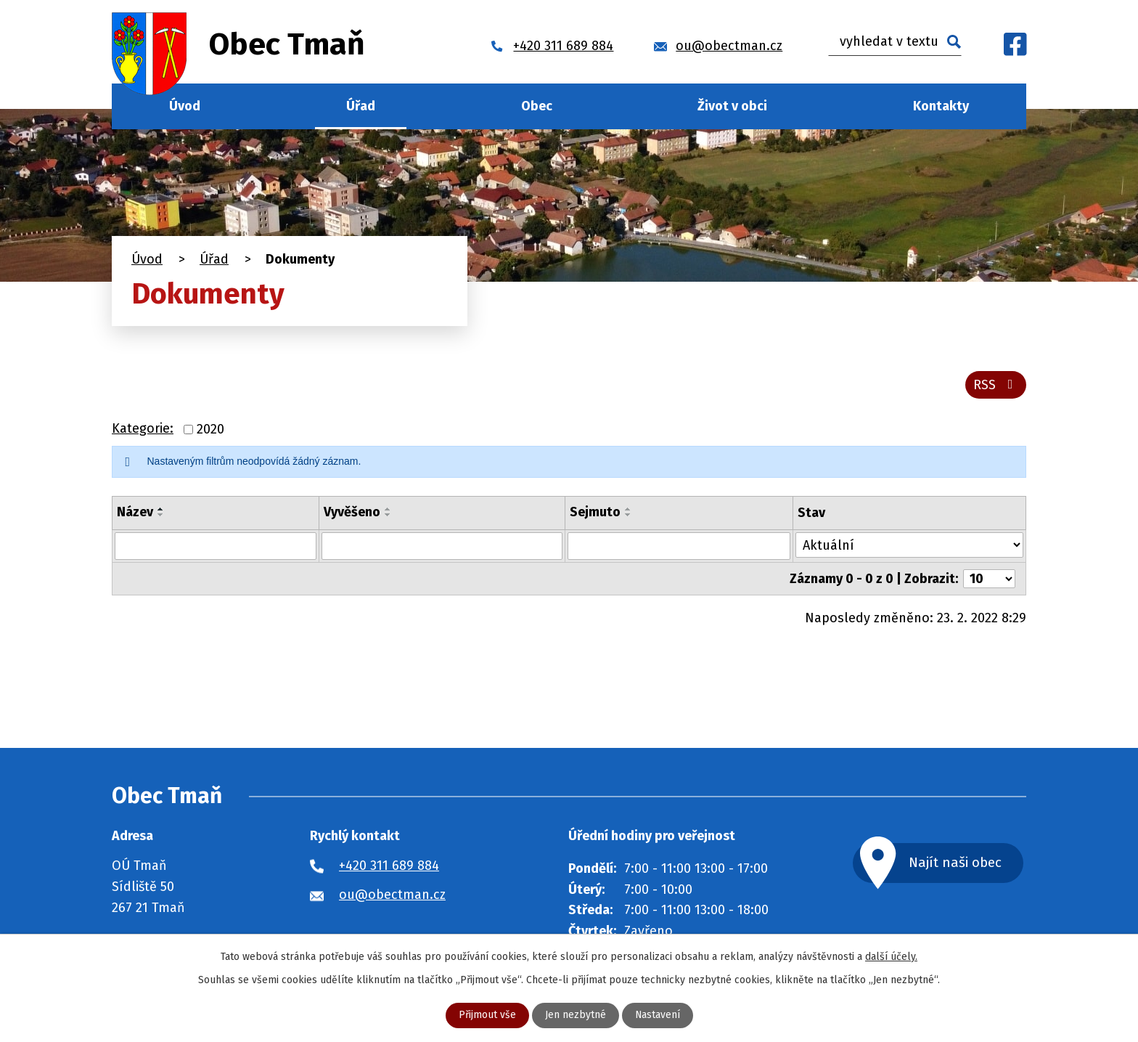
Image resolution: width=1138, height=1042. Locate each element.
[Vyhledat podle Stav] (909, 545)
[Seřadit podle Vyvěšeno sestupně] (388, 515)
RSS (996, 385)
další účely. (891, 957)
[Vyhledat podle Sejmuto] (679, 546)
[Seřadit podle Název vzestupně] (161, 509)
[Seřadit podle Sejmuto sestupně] (628, 515)
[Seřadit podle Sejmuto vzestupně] (628, 509)
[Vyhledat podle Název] (215, 546)
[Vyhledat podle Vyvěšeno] (442, 546)
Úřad (360, 106)
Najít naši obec (956, 862)
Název (135, 512)
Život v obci (732, 106)
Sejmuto (595, 512)
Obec (536, 106)
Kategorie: (142, 429)
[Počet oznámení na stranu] (989, 578)
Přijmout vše (486, 1015)
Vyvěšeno (352, 512)
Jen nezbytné (574, 1015)
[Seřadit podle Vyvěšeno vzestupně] (388, 509)
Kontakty (941, 106)
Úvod (184, 106)
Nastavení (657, 1015)
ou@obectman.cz (392, 895)
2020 (210, 429)
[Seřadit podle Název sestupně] (161, 515)
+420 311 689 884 (389, 866)
